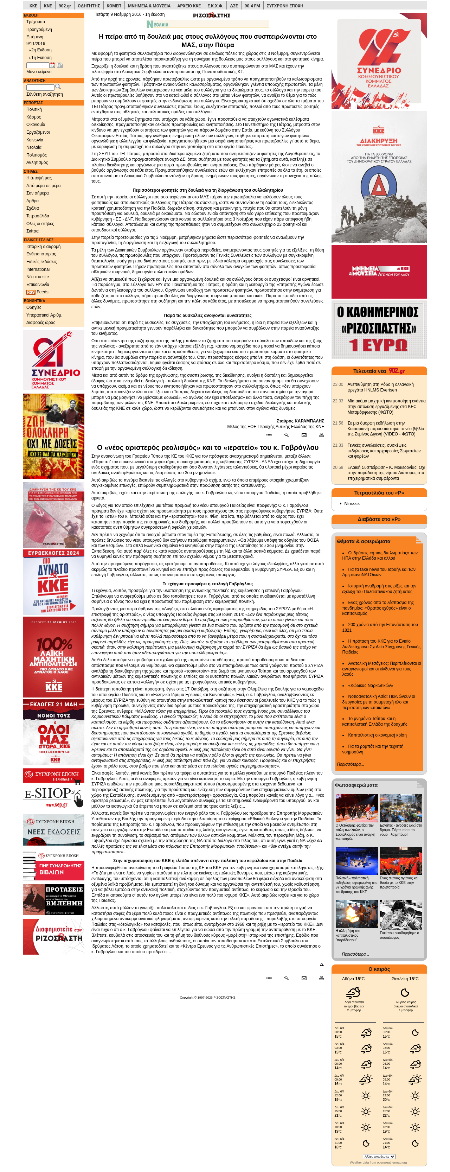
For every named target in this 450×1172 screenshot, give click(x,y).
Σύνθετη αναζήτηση (44, 94)
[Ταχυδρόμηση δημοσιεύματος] (304, 435)
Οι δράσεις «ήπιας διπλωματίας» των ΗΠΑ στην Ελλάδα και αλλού (380, 555)
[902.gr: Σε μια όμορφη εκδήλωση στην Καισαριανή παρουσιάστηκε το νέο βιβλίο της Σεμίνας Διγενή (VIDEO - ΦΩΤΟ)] (338, 423)
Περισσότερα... (351, 764)
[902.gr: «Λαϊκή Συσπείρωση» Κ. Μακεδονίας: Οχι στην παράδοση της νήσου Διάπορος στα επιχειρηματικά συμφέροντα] (338, 467)
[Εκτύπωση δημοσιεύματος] (318, 435)
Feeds (37, 292)
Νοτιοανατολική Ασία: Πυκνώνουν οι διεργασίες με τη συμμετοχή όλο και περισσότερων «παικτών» (378, 702)
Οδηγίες (33, 307)
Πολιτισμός (36, 155)
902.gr (65, 6)
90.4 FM (252, 6)
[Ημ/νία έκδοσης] (38, 65)
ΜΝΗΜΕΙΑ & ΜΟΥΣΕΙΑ (149, 6)
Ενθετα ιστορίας (41, 253)
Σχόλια (32, 208)
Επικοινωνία (37, 284)
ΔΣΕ (234, 6)
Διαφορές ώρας (40, 322)
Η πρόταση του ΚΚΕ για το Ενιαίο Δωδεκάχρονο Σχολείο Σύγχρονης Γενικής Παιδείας (381, 647)
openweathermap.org (392, 1162)
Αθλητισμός (37, 162)
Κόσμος (33, 117)
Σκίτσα (32, 231)
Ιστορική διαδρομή (43, 246)
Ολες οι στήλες (40, 223)
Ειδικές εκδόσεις (41, 261)
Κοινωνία (34, 140)
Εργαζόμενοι (38, 132)
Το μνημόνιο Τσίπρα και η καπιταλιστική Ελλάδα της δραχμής (374, 721)
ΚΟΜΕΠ (114, 6)
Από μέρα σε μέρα (43, 185)
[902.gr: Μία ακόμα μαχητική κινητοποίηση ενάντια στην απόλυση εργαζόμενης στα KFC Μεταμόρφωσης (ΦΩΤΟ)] (338, 401)
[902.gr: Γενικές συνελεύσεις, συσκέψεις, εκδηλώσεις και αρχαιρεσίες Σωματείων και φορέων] (338, 445)
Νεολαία (33, 147)
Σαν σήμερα (37, 193)
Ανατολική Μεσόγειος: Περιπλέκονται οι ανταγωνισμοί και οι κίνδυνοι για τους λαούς (382, 669)
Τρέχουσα (35, 21)
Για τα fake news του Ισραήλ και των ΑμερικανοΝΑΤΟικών (379, 572)
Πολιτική (34, 109)
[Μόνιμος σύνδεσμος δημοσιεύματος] (272, 435)
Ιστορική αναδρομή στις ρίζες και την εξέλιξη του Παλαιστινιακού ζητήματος (379, 589)
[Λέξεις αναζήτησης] (40, 87)
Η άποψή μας (39, 178)
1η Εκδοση (40, 57)
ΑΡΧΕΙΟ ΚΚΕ (189, 6)
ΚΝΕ (48, 6)
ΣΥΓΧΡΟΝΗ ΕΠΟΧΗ (285, 6)
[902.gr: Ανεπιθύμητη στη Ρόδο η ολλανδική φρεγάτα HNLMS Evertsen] (338, 384)
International (38, 269)
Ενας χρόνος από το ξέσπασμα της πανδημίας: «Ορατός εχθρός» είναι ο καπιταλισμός (378, 608)
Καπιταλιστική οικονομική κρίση (377, 735)
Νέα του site (37, 276)
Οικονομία (35, 124)
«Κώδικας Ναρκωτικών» (370, 685)
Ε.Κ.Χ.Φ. (215, 6)
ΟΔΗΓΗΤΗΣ (89, 6)
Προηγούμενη (39, 29)
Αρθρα (32, 200)
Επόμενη (34, 36)
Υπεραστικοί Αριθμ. (44, 315)
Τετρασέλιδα (37, 216)
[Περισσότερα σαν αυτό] (286, 435)
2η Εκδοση (40, 49)
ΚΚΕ (33, 6)
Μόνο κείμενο (39, 71)
